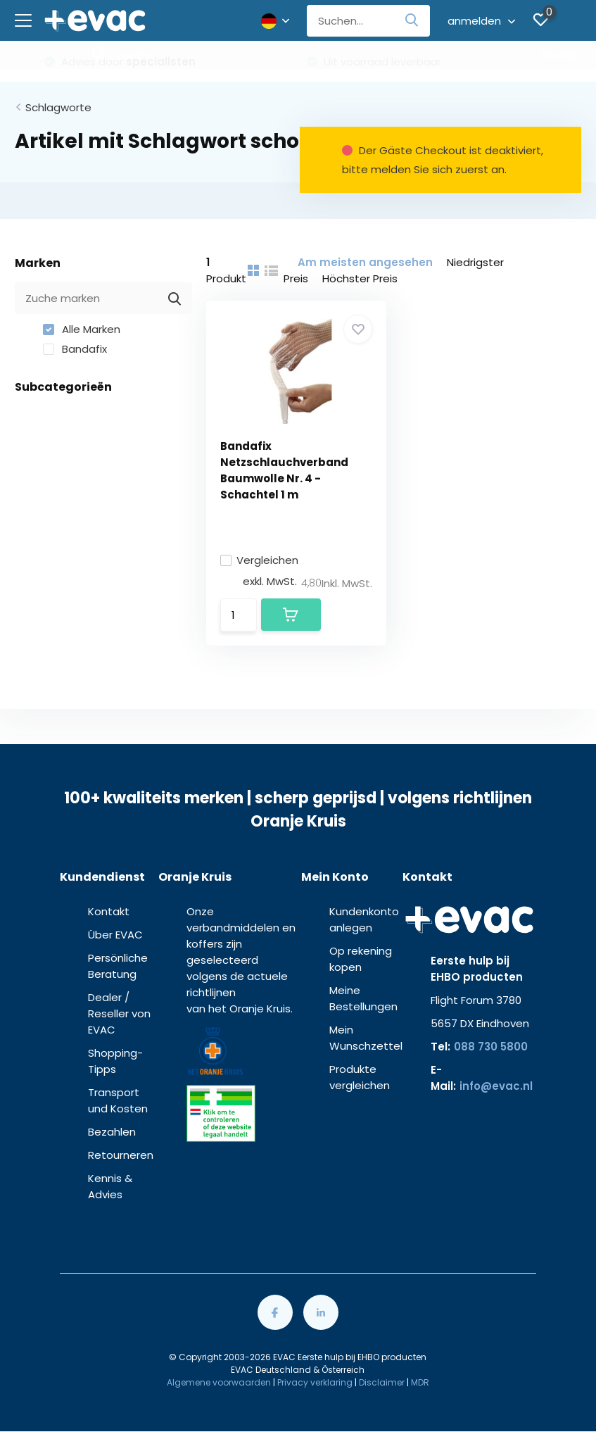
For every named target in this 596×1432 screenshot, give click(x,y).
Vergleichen (259, 560)
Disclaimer (382, 1382)
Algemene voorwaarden (219, 1382)
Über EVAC (115, 934)
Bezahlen (112, 1131)
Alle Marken (81, 329)
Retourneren (120, 1155)
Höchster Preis (360, 278)
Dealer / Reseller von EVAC (119, 1013)
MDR (420, 1382)
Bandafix (75, 348)
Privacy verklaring (315, 1382)
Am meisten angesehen (365, 262)
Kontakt (108, 911)
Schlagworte (58, 107)
